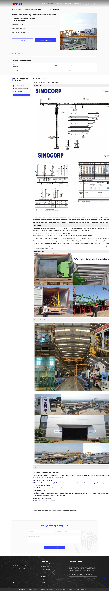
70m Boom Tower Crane (55, 510)
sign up (92, 578)
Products (51, 4)
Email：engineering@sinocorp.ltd (22, 568)
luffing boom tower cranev (69, 510)
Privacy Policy (22, 589)
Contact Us (77, 4)
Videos (59, 4)
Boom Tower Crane (28, 9)
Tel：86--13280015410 (19, 565)
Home (43, 4)
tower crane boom (43, 510)
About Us (68, 4)
